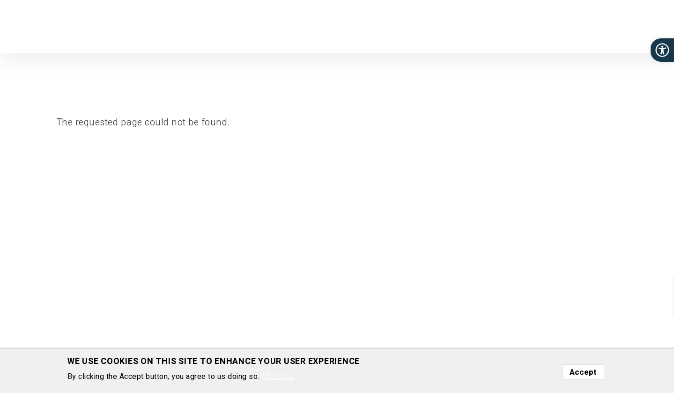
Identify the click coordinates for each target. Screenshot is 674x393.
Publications (427, 25)
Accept (583, 372)
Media (579, 25)
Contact (647, 25)
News (547, 25)
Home (311, 25)
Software (474, 25)
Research (348, 25)
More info (278, 376)
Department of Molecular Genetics (55, 39)
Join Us (513, 25)
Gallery (611, 25)
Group (385, 25)
